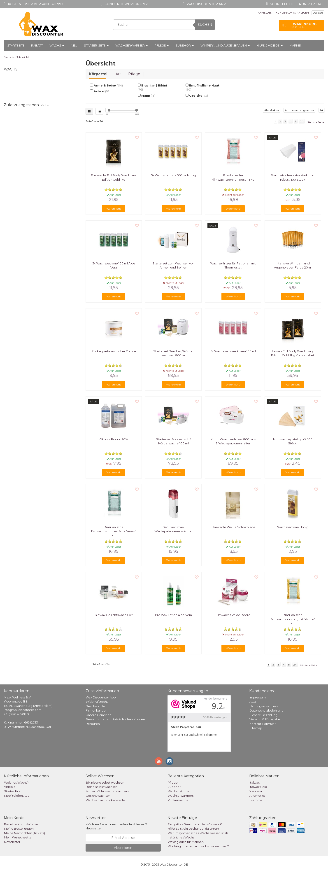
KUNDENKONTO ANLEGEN (292, 12)
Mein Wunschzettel (18, 837)
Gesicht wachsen (98, 795)
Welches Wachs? (16, 782)
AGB (252, 701)
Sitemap (255, 728)
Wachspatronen (179, 791)
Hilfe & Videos (269, 45)
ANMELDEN (265, 12)
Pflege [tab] (134, 74)
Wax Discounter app (206, 4)
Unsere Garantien (98, 715)
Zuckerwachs (178, 800)
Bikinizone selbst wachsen (105, 782)
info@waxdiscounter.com (23, 710)
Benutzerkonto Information (24, 824)
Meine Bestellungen (19, 828)
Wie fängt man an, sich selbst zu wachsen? (198, 846)
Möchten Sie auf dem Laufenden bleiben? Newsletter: (116, 826)
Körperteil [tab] (99, 74)
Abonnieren (123, 848)
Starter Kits (12, 791)
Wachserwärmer (131, 45)
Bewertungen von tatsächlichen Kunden (115, 719)
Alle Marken (271, 110)
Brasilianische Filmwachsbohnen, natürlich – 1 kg (292, 619)
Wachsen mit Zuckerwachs (105, 800)
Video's (9, 787)
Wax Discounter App (101, 697)
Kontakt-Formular (262, 724)
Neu (74, 45)
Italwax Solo (258, 787)
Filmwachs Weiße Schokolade (233, 527)
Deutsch (318, 12)
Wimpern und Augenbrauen (225, 45)
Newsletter (12, 842)
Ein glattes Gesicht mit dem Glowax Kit (196, 824)
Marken (295, 45)
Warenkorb (113, 208)
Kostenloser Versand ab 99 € (36, 4)
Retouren (93, 724)
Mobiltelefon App (17, 795)
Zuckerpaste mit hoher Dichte (113, 351)
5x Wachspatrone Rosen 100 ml (233, 351)
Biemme (255, 800)
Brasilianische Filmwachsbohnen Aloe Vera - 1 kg (113, 531)
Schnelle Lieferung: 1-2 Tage (297, 4)
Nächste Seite (315, 122)
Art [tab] (118, 74)
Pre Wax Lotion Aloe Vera (173, 615)
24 (321, 110)
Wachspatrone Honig (292, 527)
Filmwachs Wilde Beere (233, 615)
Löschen (45, 105)
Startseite (15, 45)
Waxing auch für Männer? (186, 842)
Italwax (254, 782)
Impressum (257, 697)
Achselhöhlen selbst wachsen (107, 791)
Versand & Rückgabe (264, 719)
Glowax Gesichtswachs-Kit (114, 615)
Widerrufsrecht (97, 701)
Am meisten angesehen (299, 110)
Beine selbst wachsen (102, 787)
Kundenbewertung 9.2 (126, 4)
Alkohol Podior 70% (113, 439)
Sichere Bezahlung (263, 715)
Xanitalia (255, 791)
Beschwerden (96, 706)
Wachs (56, 45)
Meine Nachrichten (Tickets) (24, 833)
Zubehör (184, 45)
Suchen (205, 25)
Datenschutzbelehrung (266, 710)
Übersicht (23, 57)
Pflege (161, 45)
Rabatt (37, 45)
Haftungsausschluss (263, 706)
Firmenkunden (96, 710)
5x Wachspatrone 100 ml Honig (173, 175)
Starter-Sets (96, 45)
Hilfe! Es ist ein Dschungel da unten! (193, 828)
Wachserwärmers (180, 795)
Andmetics (257, 795)
